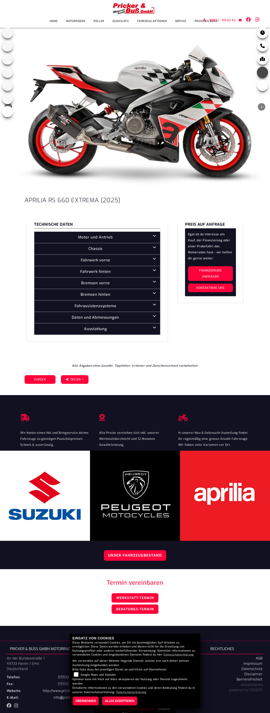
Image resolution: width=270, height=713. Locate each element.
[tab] (97, 237)
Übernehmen (86, 701)
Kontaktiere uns (210, 288)
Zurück (40, 379)
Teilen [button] (73, 379)
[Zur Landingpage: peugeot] (7, 59)
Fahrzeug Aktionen (152, 21)
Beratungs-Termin (135, 609)
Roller (99, 21)
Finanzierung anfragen (210, 273)
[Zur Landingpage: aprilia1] (7, 32)
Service (181, 21)
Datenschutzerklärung (179, 654)
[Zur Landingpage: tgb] (7, 98)
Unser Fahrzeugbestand (135, 555)
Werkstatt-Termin (135, 598)
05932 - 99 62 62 (220, 20)
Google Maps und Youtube (98, 675)
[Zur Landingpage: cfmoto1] (7, 46)
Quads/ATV (120, 21)
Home (54, 21)
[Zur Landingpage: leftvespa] (7, 111)
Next (261, 107)
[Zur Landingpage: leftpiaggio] (7, 72)
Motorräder (75, 21)
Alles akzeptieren (119, 701)
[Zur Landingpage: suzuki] (7, 85)
